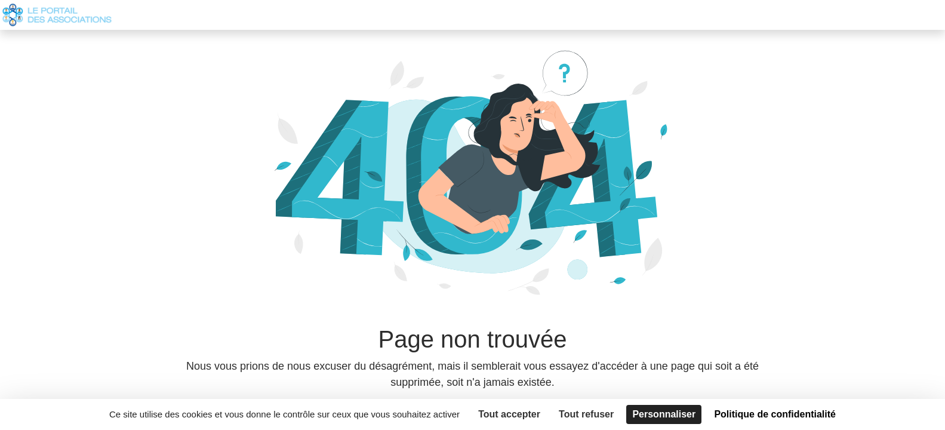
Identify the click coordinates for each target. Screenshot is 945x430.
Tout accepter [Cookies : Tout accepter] (509, 414)
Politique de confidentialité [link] (775, 414)
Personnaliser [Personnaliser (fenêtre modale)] (663, 414)
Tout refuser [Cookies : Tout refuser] (586, 414)
